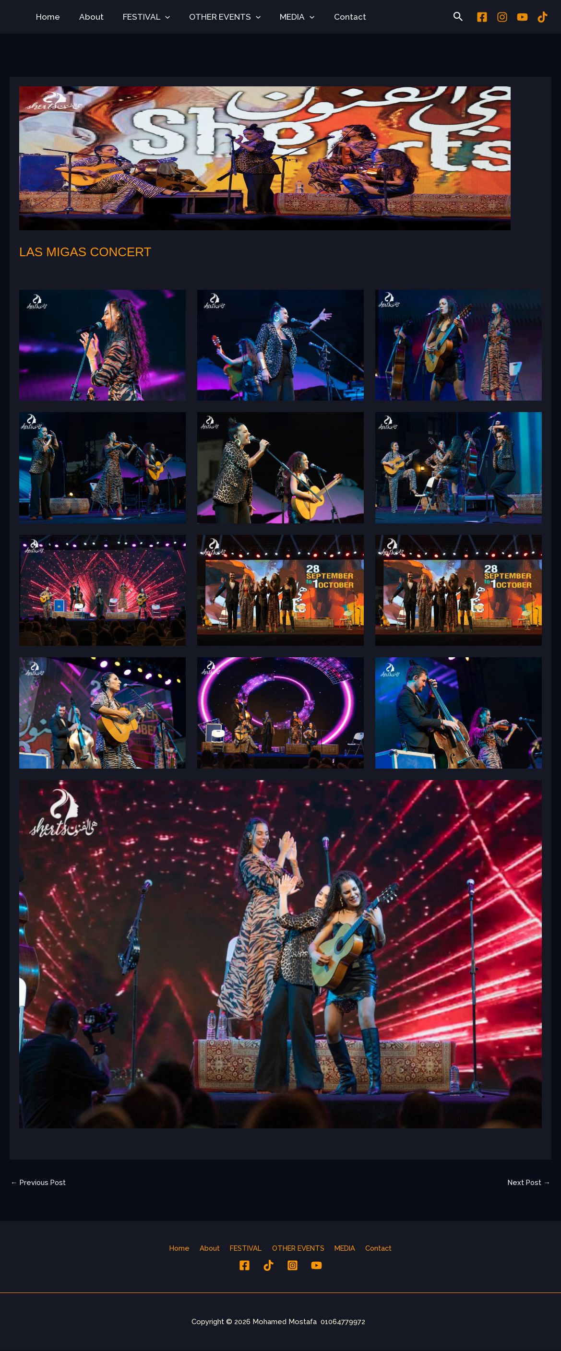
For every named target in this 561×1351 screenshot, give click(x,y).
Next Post (528, 1181)
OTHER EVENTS (215, 17)
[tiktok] (542, 17)
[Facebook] (482, 17)
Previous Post (39, 1181)
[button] (158, 17)
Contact (334, 17)
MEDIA (284, 17)
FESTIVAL (139, 17)
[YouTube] (316, 1265)
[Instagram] (502, 17)
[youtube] (522, 17)
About (87, 17)
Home (47, 17)
